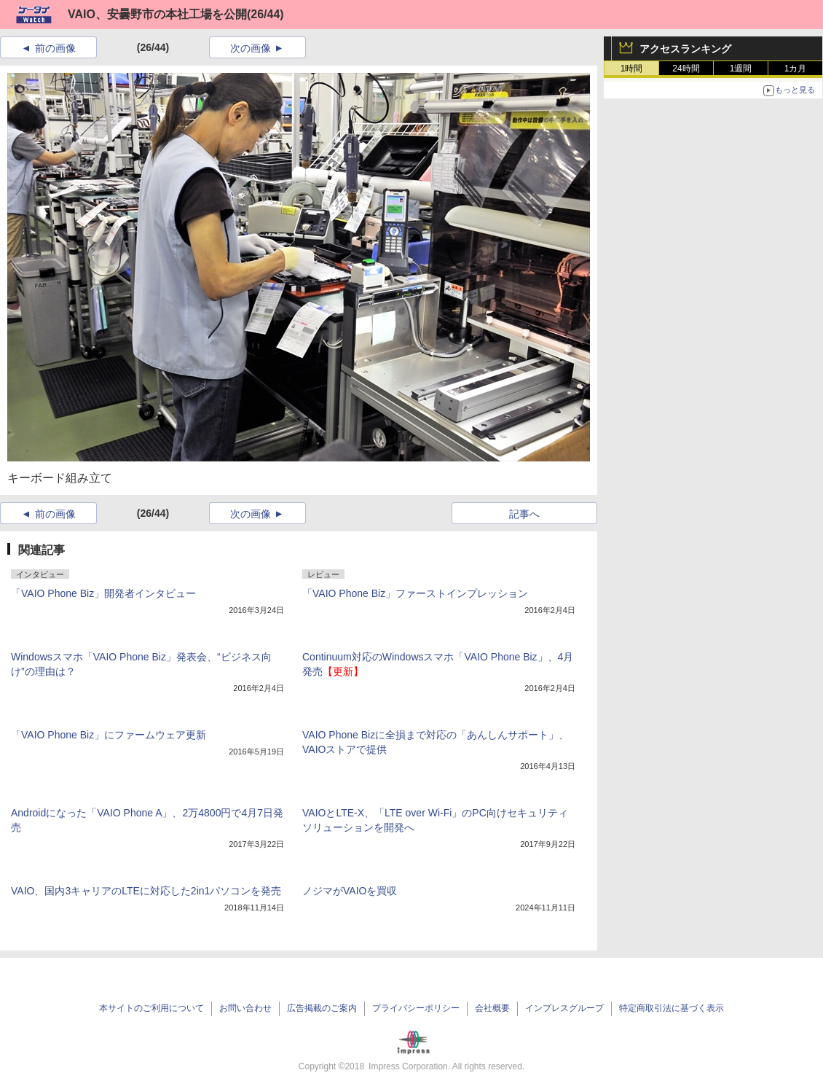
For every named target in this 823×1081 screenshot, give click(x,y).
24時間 (685, 68)
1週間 (741, 68)
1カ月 (795, 68)
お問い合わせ (245, 1008)
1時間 (632, 68)
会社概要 (492, 1008)
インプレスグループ (564, 1008)
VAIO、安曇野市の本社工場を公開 (157, 14)
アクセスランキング (685, 49)
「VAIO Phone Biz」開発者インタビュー (103, 593)
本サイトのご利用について (151, 1008)
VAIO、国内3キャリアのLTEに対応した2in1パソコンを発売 (146, 891)
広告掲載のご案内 (322, 1008)
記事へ (524, 514)
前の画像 (55, 48)
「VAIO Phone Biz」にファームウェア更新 (108, 735)
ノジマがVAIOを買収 (349, 891)
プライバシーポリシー (416, 1008)
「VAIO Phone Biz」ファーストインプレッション (415, 593)
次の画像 (250, 48)
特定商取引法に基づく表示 (671, 1008)
